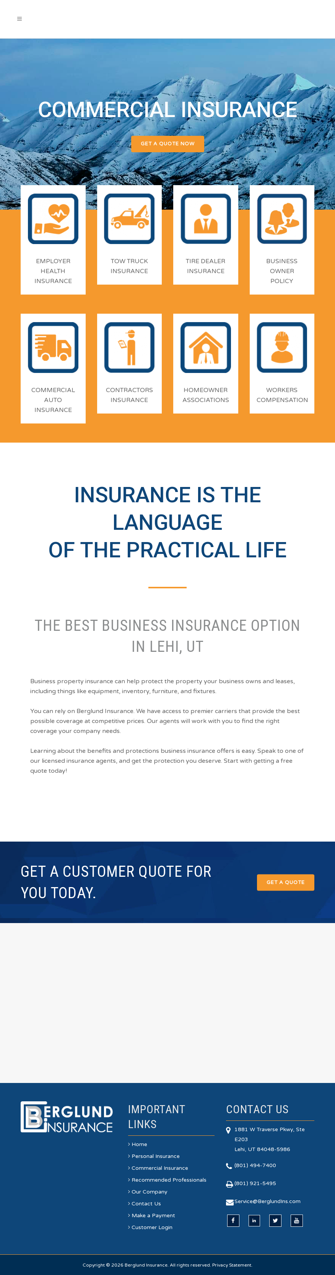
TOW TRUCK (129, 261)
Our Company (150, 1192)
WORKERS (282, 390)
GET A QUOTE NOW (168, 144)
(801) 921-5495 (255, 1183)
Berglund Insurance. (147, 1265)
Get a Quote (286, 882)
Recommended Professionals (169, 1180)
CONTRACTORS (129, 390)
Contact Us (146, 1203)
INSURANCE (53, 281)
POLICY (281, 281)
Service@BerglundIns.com (267, 1201)
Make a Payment (153, 1215)
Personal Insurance (156, 1156)
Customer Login (152, 1227)
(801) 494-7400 (255, 1165)
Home (139, 1144)
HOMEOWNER (206, 390)
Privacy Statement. (232, 1265)
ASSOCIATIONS (205, 400)
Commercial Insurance (160, 1168)
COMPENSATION (282, 400)
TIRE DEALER (205, 261)
